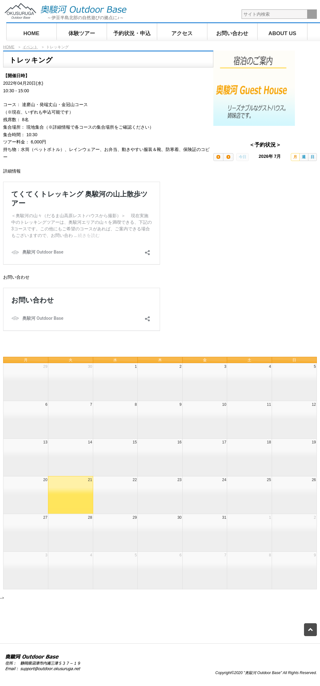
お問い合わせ (232, 33)
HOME (32, 33)
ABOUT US (282, 33)
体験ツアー (81, 33)
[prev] (218, 157)
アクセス (182, 33)
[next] (228, 157)
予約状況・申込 (132, 33)
